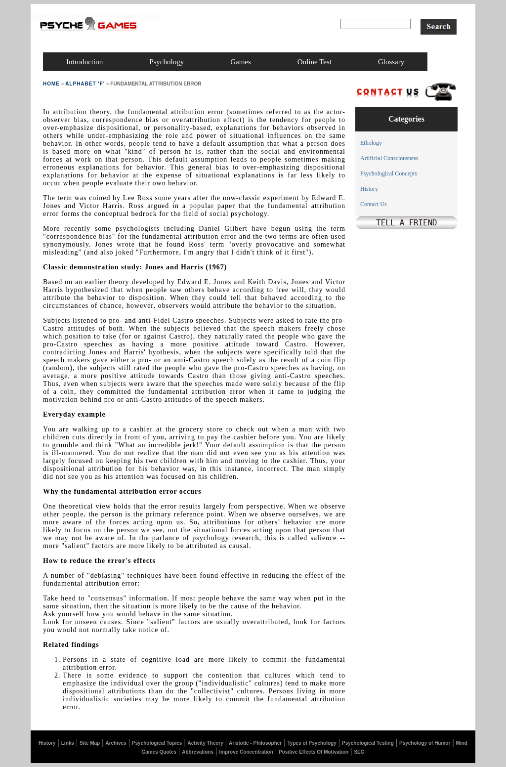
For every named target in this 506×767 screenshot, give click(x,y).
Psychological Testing (368, 743)
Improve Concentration (246, 752)
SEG (359, 752)
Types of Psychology (311, 743)
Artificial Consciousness (389, 158)
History (369, 188)
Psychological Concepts (388, 173)
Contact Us (373, 204)
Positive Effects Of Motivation (313, 752)
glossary (391, 62)
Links (67, 743)
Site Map (90, 743)
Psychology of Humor (424, 743)
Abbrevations (197, 752)
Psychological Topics (157, 743)
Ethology (371, 142)
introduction (84, 62)
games (240, 62)
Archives (115, 743)
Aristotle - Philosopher (255, 743)
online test (314, 62)
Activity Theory (205, 743)
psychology (166, 62)
